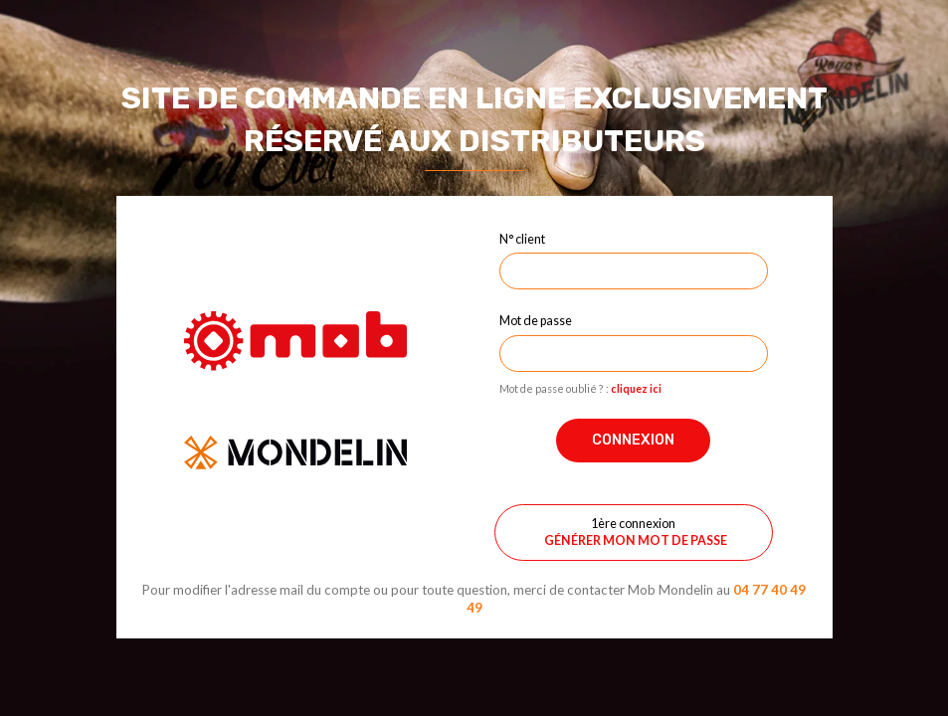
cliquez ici (636, 388)
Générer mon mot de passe (635, 540)
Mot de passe (535, 320)
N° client (522, 239)
